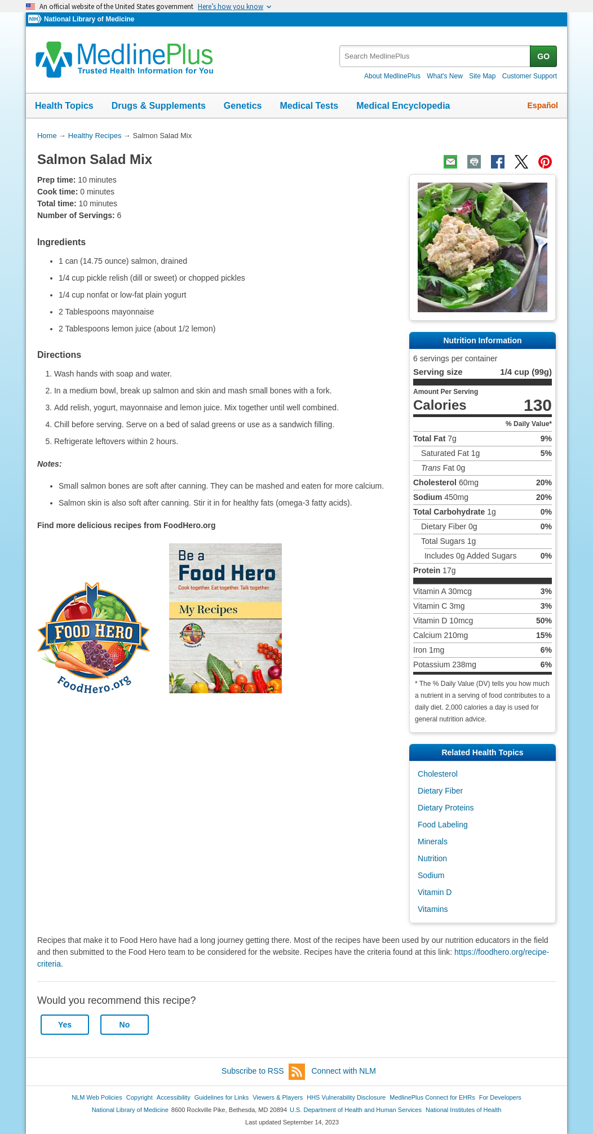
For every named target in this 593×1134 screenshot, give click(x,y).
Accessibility (174, 1097)
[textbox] (435, 56)
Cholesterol (438, 773)
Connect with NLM (344, 1070)
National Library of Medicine (89, 19)
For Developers (500, 1097)
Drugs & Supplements (159, 105)
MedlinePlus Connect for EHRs (432, 1097)
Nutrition (432, 858)
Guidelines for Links (221, 1097)
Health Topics (64, 105)
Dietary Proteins (446, 807)
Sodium (431, 875)
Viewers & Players (278, 1097)
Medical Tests (309, 105)
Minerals (433, 841)
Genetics (243, 105)
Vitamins (433, 909)
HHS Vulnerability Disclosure (346, 1097)
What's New (445, 76)
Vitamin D (435, 892)
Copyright (139, 1097)
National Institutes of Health (463, 1109)
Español (543, 105)
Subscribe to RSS (263, 1072)
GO (543, 56)
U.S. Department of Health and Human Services (356, 1109)
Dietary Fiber (440, 790)
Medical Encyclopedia (403, 105)
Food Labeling (443, 824)
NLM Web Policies (97, 1097)
